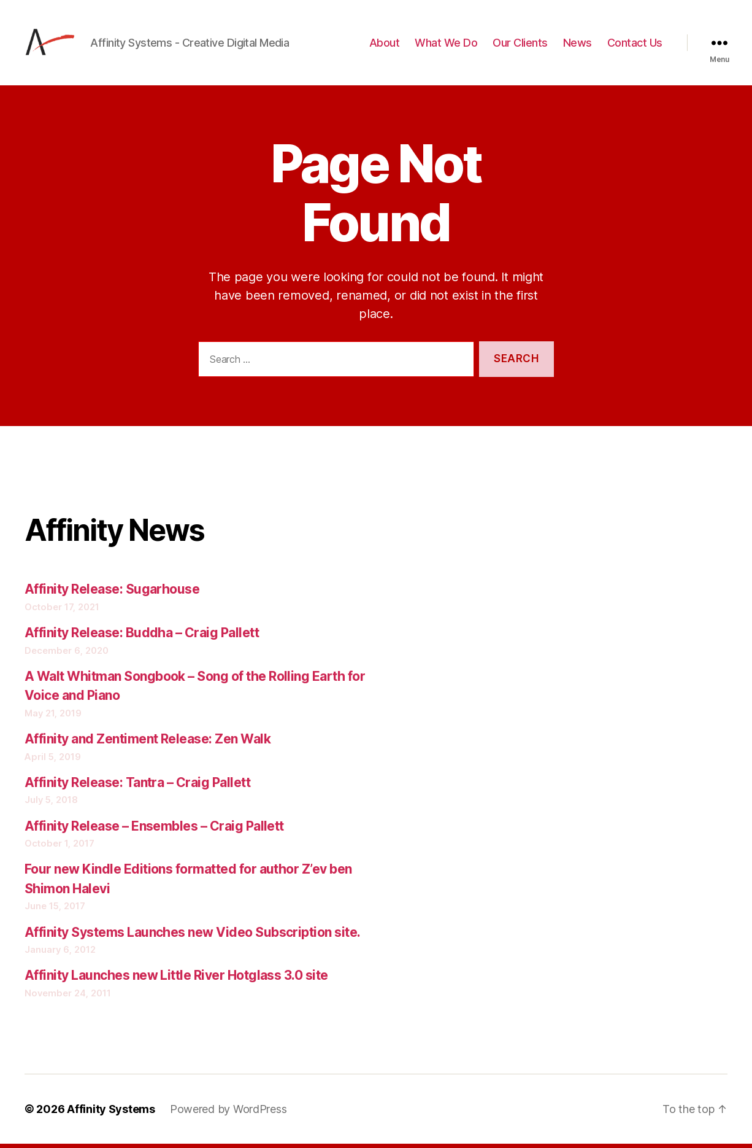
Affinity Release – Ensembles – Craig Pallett (154, 829)
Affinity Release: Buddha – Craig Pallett (142, 637)
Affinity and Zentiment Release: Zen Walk (147, 743)
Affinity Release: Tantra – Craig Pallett (137, 786)
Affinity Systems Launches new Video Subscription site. (193, 936)
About (384, 44)
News (577, 44)
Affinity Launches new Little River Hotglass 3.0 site (176, 979)
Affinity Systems (111, 1113)
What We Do (446, 44)
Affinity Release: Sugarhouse (112, 593)
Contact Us (634, 44)
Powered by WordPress (228, 1113)
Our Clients (520, 44)
